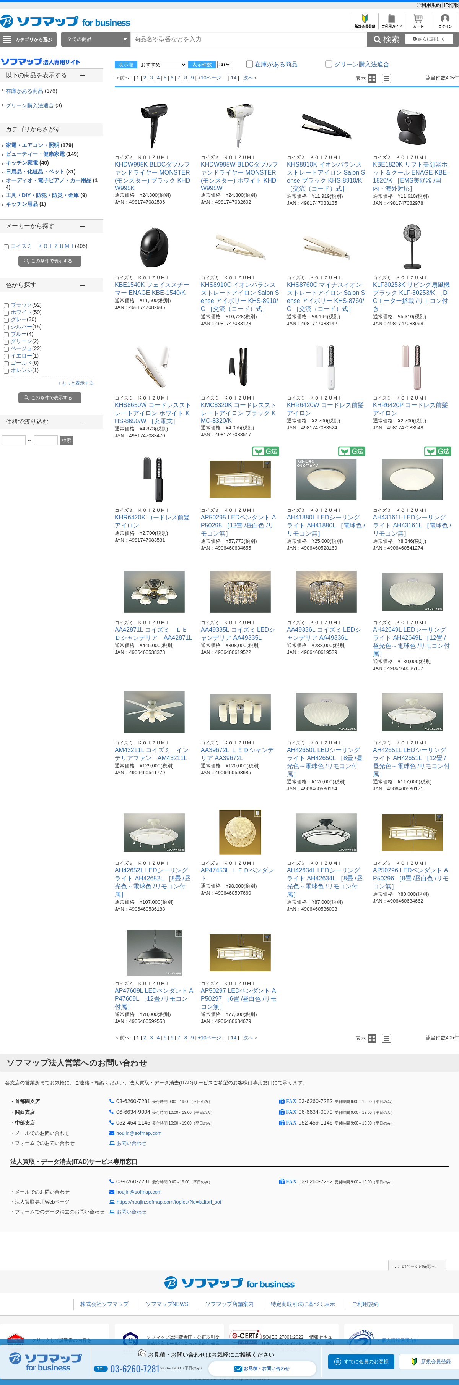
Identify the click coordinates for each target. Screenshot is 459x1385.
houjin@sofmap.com (139, 1133)
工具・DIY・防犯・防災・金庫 (46, 195)
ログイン (445, 24)
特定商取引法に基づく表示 (303, 1304)
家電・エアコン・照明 (39, 145)
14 (233, 78)
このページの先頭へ (417, 1266)
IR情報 (451, 5)
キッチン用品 (26, 204)
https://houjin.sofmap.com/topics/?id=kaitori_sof (169, 1202)
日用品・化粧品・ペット (41, 171)
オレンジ (25, 370)
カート (418, 24)
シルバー (26, 327)
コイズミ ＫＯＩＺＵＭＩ (49, 246)
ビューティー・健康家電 (42, 154)
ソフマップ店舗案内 (229, 1304)
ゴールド (25, 363)
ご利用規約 (429, 5)
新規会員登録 (364, 24)
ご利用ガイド (391, 24)
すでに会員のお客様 (366, 1361)
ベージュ (26, 348)
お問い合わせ (131, 1143)
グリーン (25, 341)
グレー (23, 319)
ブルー (22, 334)
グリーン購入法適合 (34, 105)
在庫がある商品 (31, 91)
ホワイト (26, 312)
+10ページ (209, 78)
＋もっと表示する (75, 383)
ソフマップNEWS (167, 1304)
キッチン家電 (27, 163)
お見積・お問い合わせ (262, 1369)
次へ (248, 78)
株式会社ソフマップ (104, 1304)
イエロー (25, 356)
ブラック (26, 305)
